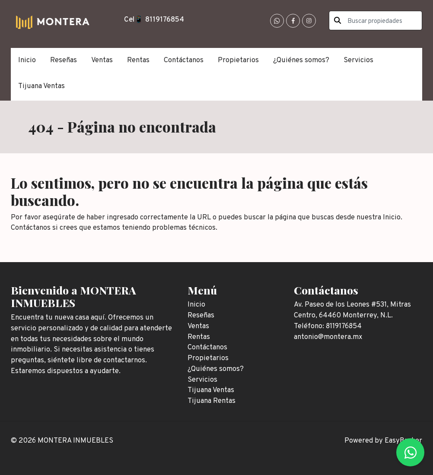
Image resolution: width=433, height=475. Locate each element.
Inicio (27, 60)
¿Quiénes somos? (301, 60)
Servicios (358, 60)
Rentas (138, 60)
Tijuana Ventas (41, 86)
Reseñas (63, 60)
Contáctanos (184, 60)
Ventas (102, 60)
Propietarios (238, 60)
